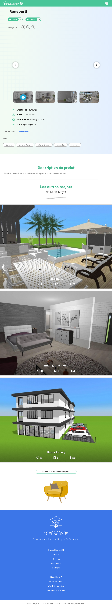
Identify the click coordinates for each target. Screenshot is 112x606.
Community (56, 563)
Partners (56, 568)
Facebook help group (56, 590)
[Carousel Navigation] (56, 65)
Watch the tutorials (56, 586)
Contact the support (56, 581)
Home (56, 554)
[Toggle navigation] (106, 3)
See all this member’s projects (56, 472)
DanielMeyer (23, 131)
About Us (56, 559)
